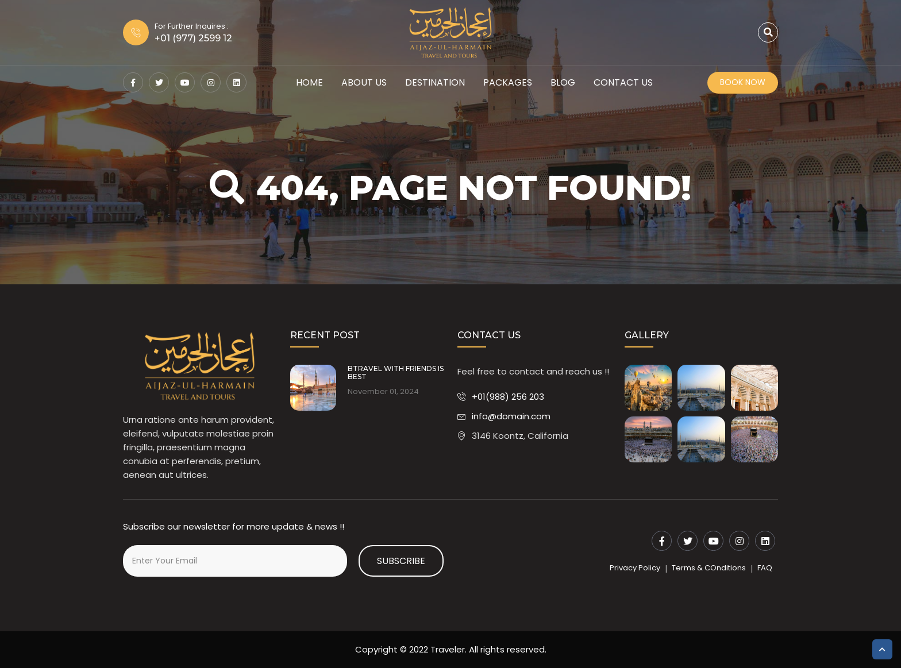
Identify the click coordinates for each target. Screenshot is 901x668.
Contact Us (623, 82)
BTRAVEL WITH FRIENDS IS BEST (396, 373)
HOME (309, 82)
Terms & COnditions (709, 567)
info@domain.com (511, 416)
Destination (435, 82)
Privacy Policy (635, 567)
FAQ (764, 567)
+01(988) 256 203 (508, 397)
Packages (507, 82)
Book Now (742, 82)
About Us (364, 82)
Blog (562, 82)
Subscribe (401, 560)
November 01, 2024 (383, 392)
